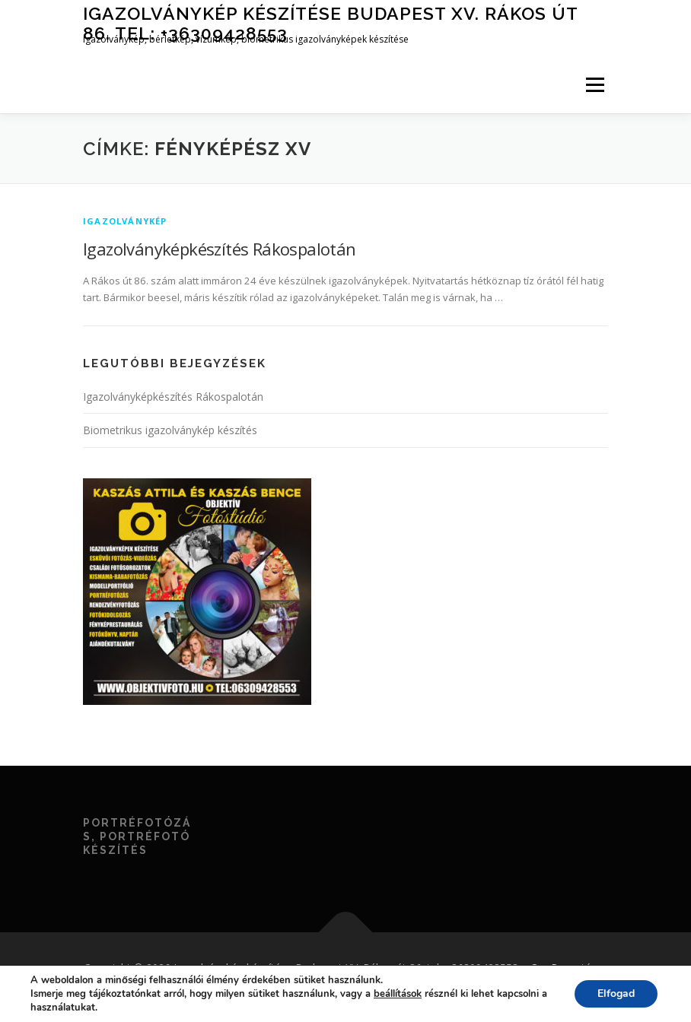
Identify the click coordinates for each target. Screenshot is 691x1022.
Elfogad (616, 993)
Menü (594, 84)
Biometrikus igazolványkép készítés (170, 430)
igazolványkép (125, 221)
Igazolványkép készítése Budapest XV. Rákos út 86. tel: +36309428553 (330, 23)
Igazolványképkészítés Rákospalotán (219, 248)
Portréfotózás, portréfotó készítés (137, 836)
